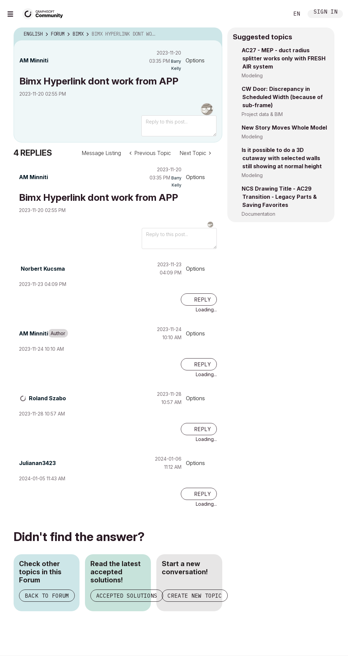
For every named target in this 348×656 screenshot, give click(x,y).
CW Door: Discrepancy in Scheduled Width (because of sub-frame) (282, 97)
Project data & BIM (262, 114)
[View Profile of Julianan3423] (37, 463)
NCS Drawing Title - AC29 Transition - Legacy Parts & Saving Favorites (279, 196)
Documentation (258, 214)
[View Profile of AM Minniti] (33, 60)
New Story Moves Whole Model (284, 127)
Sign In (325, 12)
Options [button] (195, 60)
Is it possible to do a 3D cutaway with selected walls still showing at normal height (282, 158)
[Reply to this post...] (178, 125)
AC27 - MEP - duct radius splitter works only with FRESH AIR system (284, 58)
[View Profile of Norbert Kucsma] (43, 268)
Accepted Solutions (126, 595)
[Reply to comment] (199, 299)
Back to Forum (47, 595)
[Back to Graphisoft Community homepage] (45, 13)
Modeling (252, 75)
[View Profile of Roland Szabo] (47, 398)
